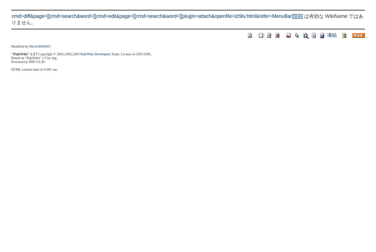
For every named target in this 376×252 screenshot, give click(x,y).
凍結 (332, 35)
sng (54, 58)
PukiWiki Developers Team (99, 54)
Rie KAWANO (39, 46)
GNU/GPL (143, 54)
